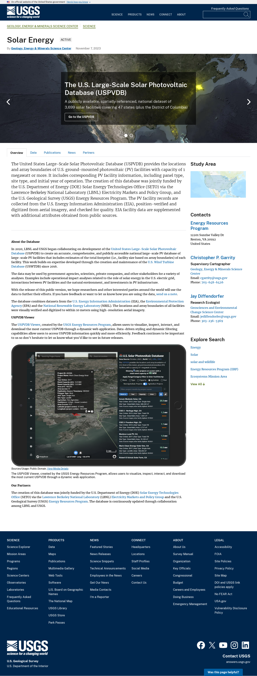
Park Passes (56, 622)
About (181, 14)
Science (117, 14)
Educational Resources (22, 608)
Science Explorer (18, 547)
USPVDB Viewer (29, 324)
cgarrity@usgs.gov (213, 278)
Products (135, 14)
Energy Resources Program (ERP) (214, 369)
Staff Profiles (141, 561)
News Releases (100, 554)
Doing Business (183, 597)
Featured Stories (101, 547)
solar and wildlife (203, 362)
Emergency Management (190, 604)
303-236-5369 (212, 321)
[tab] (17, 152)
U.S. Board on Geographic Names (65, 592)
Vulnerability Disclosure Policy (231, 610)
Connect (165, 14)
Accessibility (223, 547)
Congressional (182, 575)
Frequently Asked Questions (230, 8)
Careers (137, 575)
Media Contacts (100, 589)
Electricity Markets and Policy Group (137, 497)
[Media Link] (98, 405)
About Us (179, 547)
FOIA (218, 554)
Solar (194, 354)
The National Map (60, 601)
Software (54, 582)
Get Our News (99, 582)
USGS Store (56, 615)
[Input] (226, 14)
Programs (13, 561)
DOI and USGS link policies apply (227, 585)
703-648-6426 (212, 282)
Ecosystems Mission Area (209, 376)
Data (33, 152)
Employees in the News (106, 575)
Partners (88, 152)
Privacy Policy (224, 568)
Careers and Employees (189, 589)
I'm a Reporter (99, 597)
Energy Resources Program (68, 501)
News (150, 14)
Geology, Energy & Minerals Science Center (42, 26)
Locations (138, 554)
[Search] (246, 14)
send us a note (166, 294)
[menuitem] (117, 12)
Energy (196, 347)
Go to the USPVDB (81, 117)
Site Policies (223, 561)
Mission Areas (16, 554)
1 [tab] (125, 135)
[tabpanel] (128, 98)
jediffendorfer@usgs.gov (218, 316)
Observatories (16, 582)
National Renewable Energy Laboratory (71, 306)
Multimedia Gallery (61, 568)
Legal (219, 540)
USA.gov (220, 601)
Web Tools (55, 575)
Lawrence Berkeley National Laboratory (70, 497)
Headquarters (141, 547)
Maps (52, 554)
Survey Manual (183, 554)
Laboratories (15, 589)
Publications (52, 152)
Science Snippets (102, 561)
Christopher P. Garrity (213, 257)
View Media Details (57, 468)
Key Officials (182, 568)
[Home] (23, 17)
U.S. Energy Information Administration (101, 301)
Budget (178, 582)
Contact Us (139, 582)
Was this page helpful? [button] (223, 672)
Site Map (221, 575)
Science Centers (18, 575)
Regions (12, 568)
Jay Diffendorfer (207, 296)
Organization (181, 561)
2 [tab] (131, 135)
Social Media (140, 568)
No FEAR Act (223, 594)
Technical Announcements (108, 568)
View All (198, 384)
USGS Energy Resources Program (87, 324)
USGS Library (57, 608)
